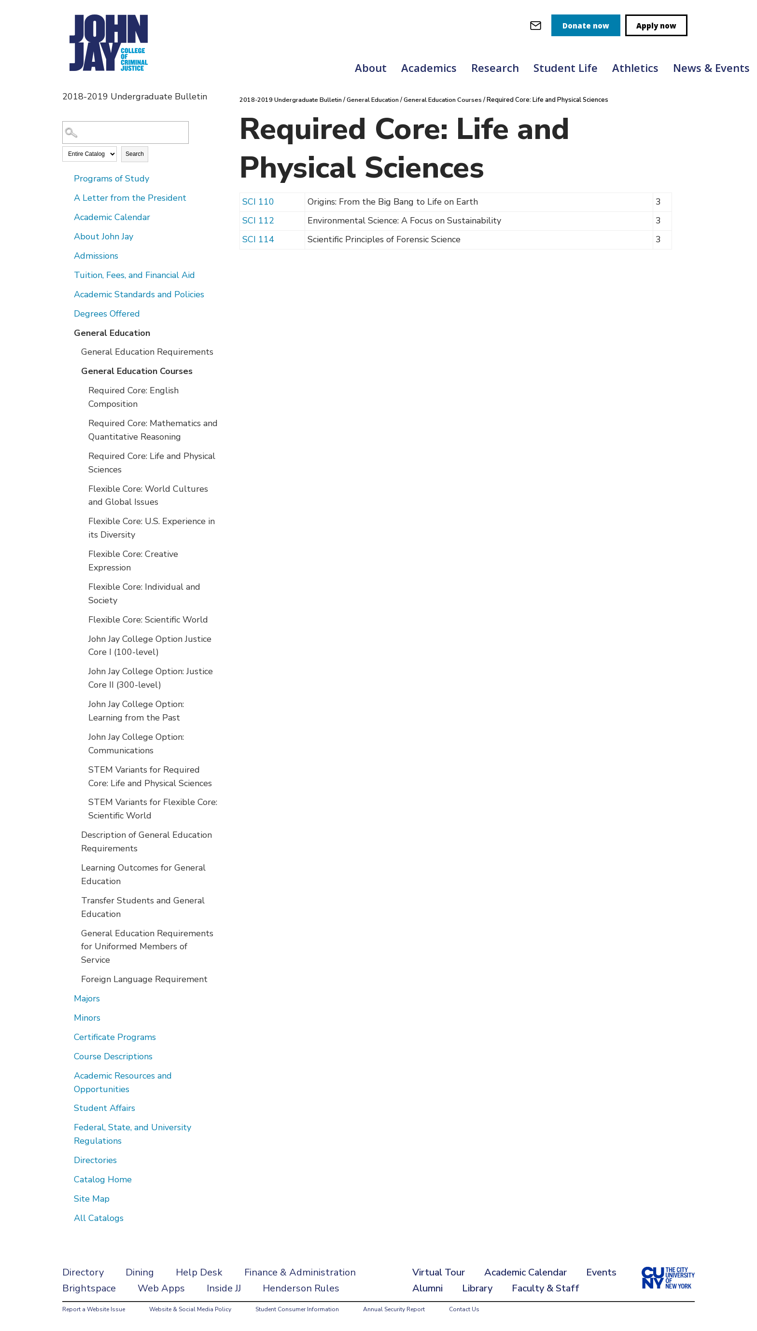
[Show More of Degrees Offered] (67, 313)
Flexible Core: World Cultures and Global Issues (148, 495)
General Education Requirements (147, 352)
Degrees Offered (107, 313)
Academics (429, 67)
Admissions (96, 256)
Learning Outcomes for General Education (143, 874)
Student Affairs (104, 1108)
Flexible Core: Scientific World (148, 619)
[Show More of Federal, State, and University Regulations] (67, 1127)
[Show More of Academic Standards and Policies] (67, 294)
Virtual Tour (438, 1272)
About (371, 67)
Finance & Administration (300, 1272)
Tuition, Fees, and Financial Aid (134, 275)
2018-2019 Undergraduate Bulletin (292, 100)
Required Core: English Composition (133, 397)
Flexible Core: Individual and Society (144, 593)
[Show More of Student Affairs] (67, 1107)
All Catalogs (99, 1218)
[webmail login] (536, 25)
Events (601, 1272)
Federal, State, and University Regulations (132, 1134)
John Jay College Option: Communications (136, 743)
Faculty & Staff (545, 1288)
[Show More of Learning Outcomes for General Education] (74, 867)
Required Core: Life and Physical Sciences (151, 462)
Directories (95, 1160)
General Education (112, 333)
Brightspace (89, 1288)
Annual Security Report (394, 1309)
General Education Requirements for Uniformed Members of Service (147, 947)
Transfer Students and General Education (143, 907)
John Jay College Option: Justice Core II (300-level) (150, 678)
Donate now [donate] (585, 25)
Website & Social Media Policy (190, 1309)
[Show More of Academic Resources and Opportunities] (67, 1075)
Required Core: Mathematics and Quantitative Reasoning (153, 430)
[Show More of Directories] (67, 1160)
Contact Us (464, 1309)
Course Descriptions (113, 1056)
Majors (87, 998)
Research (495, 67)
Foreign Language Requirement (144, 979)
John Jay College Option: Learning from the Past (136, 710)
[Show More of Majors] (67, 998)
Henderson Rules (301, 1288)
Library (477, 1288)
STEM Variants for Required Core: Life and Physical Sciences (150, 776)
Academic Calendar (112, 217)
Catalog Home (103, 1179)
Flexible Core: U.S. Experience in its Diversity (151, 528)
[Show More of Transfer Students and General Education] (74, 900)
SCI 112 (258, 220)
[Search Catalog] (125, 132)
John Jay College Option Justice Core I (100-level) (149, 645)
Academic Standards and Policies (139, 294)
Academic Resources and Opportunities (123, 1082)
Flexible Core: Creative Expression (133, 560)
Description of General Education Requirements (146, 841)
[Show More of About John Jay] (67, 236)
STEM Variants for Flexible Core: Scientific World (152, 808)
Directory (83, 1272)
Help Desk (199, 1272)
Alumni (427, 1288)
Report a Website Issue (93, 1309)
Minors (87, 1018)
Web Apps (161, 1288)
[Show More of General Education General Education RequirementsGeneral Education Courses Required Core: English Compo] (67, 332)
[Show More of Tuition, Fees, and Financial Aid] (67, 274)
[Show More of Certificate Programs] (67, 1036)
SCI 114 (258, 239)
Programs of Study (111, 178)
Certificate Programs (115, 1037)
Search (135, 154)
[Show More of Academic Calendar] (67, 217)
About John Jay (103, 236)
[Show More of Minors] (67, 1017)
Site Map (92, 1199)
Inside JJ (224, 1288)
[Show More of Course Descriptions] (67, 1056)
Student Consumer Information (297, 1309)
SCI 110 (258, 201)
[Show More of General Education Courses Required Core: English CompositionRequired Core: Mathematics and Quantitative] (74, 370)
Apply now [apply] (656, 25)
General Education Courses (137, 371)
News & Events (711, 67)
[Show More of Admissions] (67, 255)
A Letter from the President (130, 198)
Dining (140, 1272)
